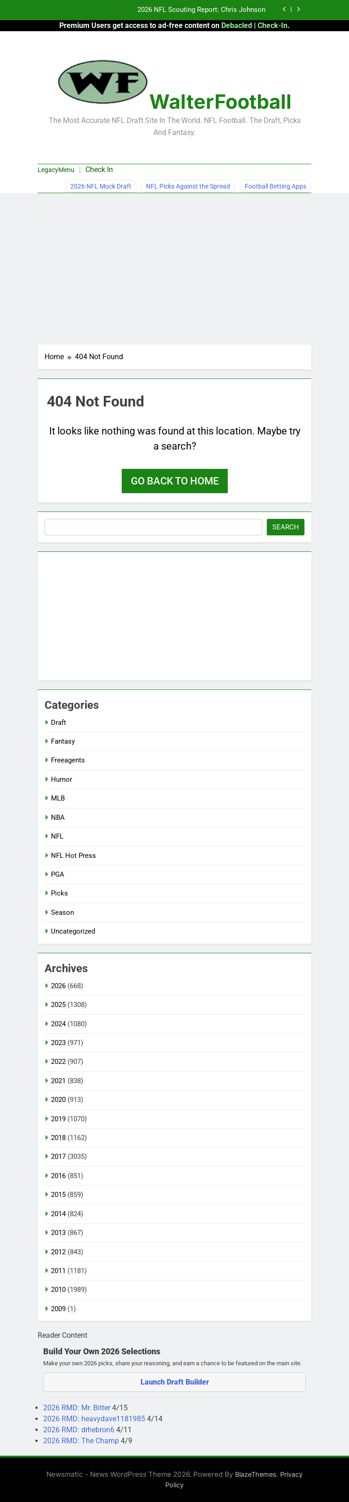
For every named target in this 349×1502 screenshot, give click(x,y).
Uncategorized (73, 931)
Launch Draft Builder (175, 1382)
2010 (58, 1289)
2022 (58, 1061)
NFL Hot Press (73, 855)
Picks (59, 893)
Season (62, 912)
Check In (99, 169)
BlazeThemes (255, 1474)
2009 (58, 1309)
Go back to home (175, 481)
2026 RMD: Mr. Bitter (77, 1407)
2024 (58, 1024)
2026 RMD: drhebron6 (79, 1429)
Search (285, 527)
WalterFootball (220, 101)
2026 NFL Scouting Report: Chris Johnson (201, 10)
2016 (58, 1176)
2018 (58, 1138)
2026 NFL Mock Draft (100, 186)
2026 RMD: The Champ (82, 1440)
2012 (58, 1252)
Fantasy (63, 741)
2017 (58, 1156)
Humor (61, 779)
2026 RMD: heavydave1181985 (95, 1418)
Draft (58, 722)
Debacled (236, 25)
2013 (58, 1233)
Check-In (272, 25)
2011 (58, 1271)
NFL (57, 836)
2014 (58, 1214)
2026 (58, 986)
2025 (58, 1005)
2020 (58, 1100)
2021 (58, 1081)
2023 (58, 1043)
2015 (58, 1194)
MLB (58, 798)
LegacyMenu (56, 170)
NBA (58, 817)
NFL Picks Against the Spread (188, 186)
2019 (58, 1119)
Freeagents (68, 760)
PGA (57, 874)
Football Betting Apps (275, 186)
